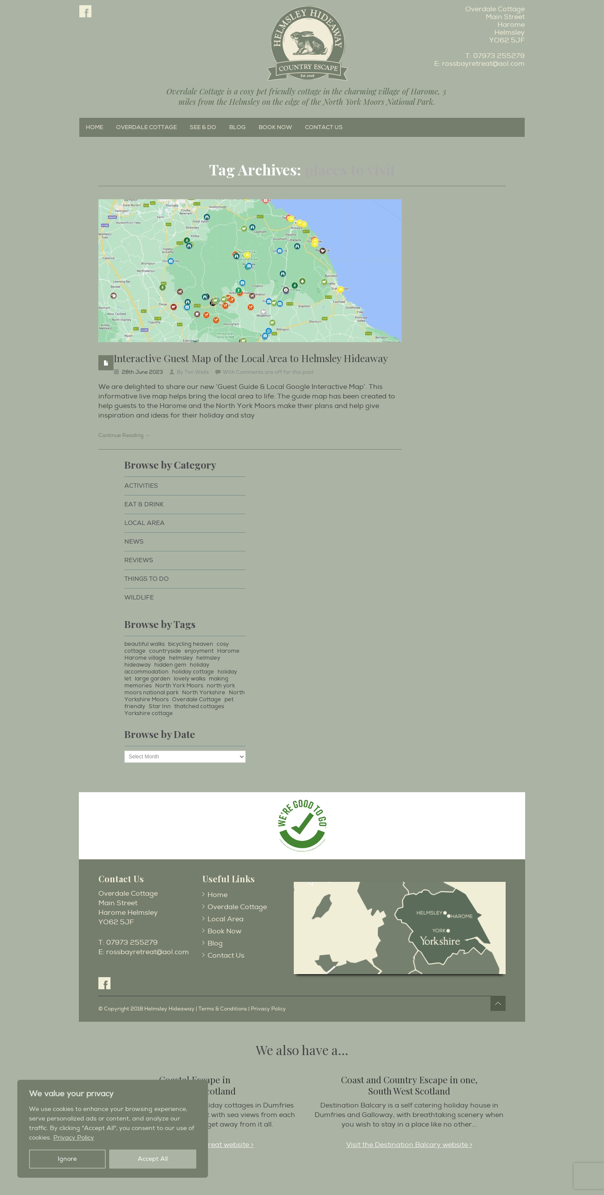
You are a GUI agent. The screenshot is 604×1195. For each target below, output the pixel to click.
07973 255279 (499, 56)
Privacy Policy (73, 1137)
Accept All (153, 1159)
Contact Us (324, 127)
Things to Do (146, 579)
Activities (141, 485)
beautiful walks (144, 644)
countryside (165, 651)
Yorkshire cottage (148, 713)
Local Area (144, 523)
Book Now (275, 127)
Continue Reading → (124, 435)
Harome (228, 651)
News (133, 541)
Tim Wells (197, 372)
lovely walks (189, 678)
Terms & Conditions (222, 1009)
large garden (152, 678)
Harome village (145, 657)
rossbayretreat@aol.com (483, 63)
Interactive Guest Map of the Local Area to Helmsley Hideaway (251, 358)
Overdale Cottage (146, 127)
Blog (237, 127)
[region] (112, 1129)
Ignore (67, 1159)
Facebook (85, 11)
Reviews (138, 560)
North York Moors (179, 685)
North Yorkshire (203, 692)
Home (94, 127)
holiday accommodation (166, 668)
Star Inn (160, 706)
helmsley (181, 657)
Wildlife (139, 597)
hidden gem (170, 664)
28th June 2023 (142, 372)
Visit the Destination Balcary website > (409, 1144)
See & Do (203, 127)
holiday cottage (193, 671)
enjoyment (199, 651)
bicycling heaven (190, 644)
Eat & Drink (144, 504)
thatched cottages (199, 706)
